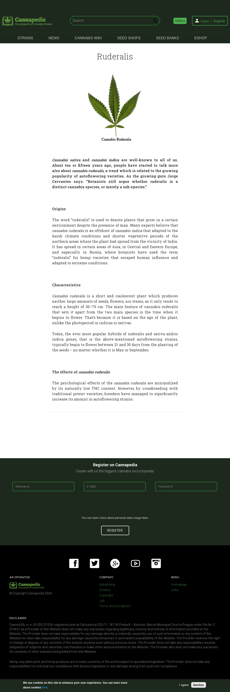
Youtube (135, 563)
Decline (198, 685)
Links (175, 590)
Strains (25, 38)
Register (220, 21)
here (145, 517)
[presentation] (115, 505)
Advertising (107, 584)
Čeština (180, 20)
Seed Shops (129, 38)
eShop (200, 38)
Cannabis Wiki (88, 38)
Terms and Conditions (115, 606)
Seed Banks (167, 38)
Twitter (94, 563)
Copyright (106, 595)
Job (102, 600)
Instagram (156, 563)
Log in (205, 21)
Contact (105, 590)
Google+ (115, 563)
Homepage (179, 584)
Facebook (74, 563)
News (54, 38)
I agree (184, 685)
